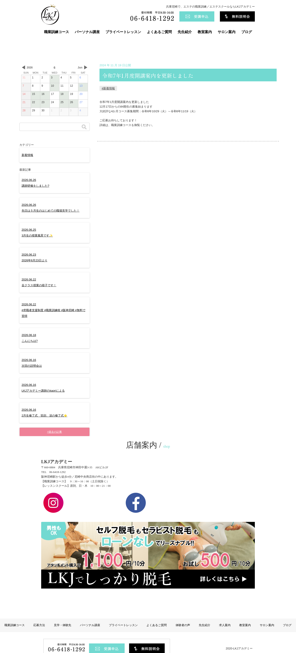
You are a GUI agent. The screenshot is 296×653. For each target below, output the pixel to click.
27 (80, 102)
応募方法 (39, 613)
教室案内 (205, 32)
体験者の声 (183, 613)
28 (23, 110)
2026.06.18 (30, 338)
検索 (84, 127)
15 (33, 94)
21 (23, 102)
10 (52, 85)
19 (71, 94)
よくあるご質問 (159, 32)
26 (71, 102)
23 (42, 102)
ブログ (246, 32)
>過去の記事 (54, 431)
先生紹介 (185, 32)
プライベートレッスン (123, 32)
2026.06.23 (35, 257)
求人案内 (225, 613)
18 (62, 94)
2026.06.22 (39, 282)
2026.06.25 (38, 232)
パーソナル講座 (87, 32)
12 (71, 85)
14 (23, 94)
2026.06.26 (36, 182)
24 (52, 102)
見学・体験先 (62, 613)
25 (62, 102)
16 (42, 94)
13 (80, 85)
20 (80, 94)
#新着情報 (108, 88)
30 (42, 110)
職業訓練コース (56, 32)
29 (33, 110)
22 (33, 102)
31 (23, 77)
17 (52, 94)
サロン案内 (226, 32)
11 (62, 85)
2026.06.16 (32, 362)
